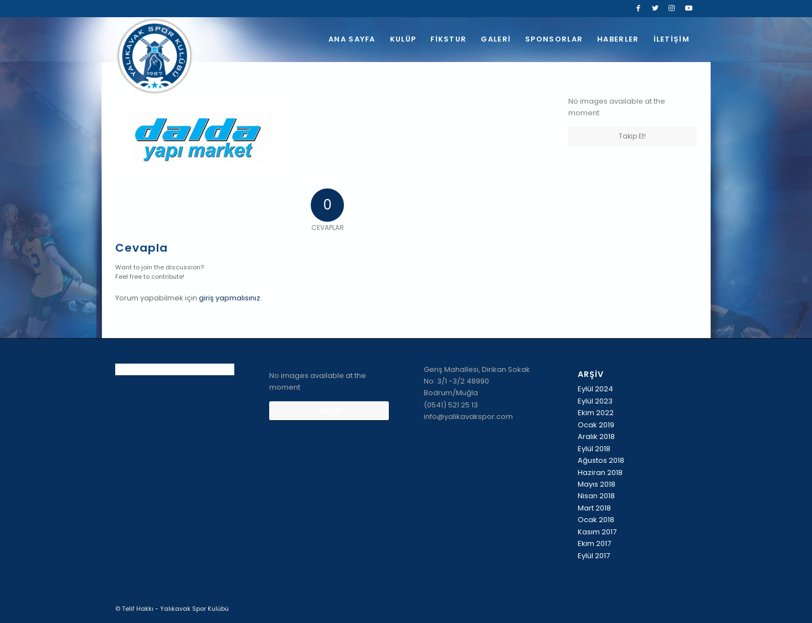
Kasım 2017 (597, 532)
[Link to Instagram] (672, 8)
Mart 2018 (594, 508)
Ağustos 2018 (601, 460)
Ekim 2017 (594, 543)
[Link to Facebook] (638, 8)
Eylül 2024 (595, 389)
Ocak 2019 (596, 425)
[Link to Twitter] (655, 8)
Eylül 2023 (595, 401)
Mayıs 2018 (596, 484)
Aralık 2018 (596, 436)
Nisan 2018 (596, 496)
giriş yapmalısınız (229, 298)
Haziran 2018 (600, 472)
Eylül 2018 (594, 448)
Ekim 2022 (596, 412)
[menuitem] (352, 39)
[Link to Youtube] (688, 8)
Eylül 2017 (594, 555)
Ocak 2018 (596, 519)
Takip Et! (632, 136)
